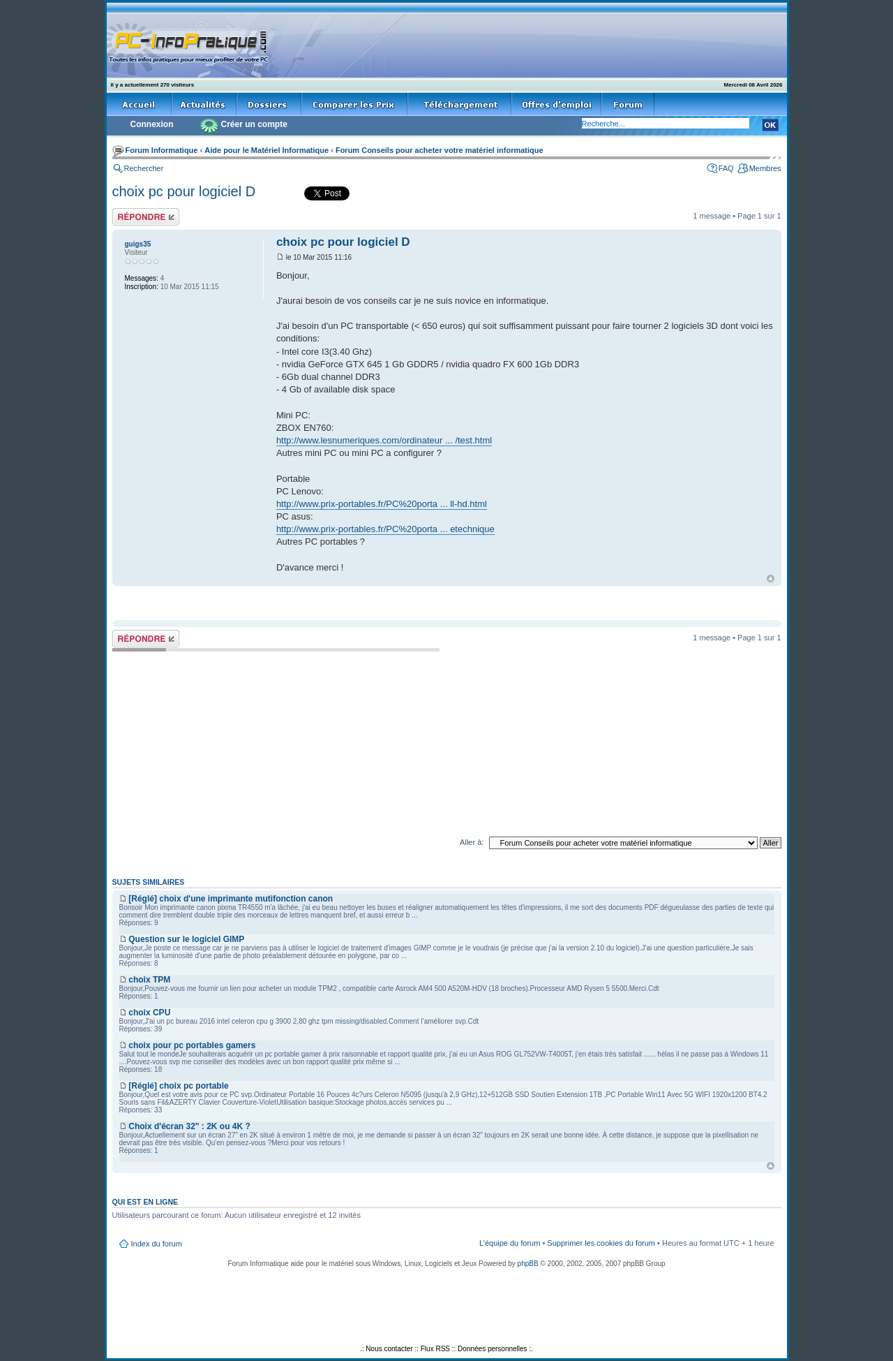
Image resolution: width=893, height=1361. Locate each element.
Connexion (152, 124)
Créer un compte (254, 124)
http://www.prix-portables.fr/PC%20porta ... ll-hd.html (381, 504)
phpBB (528, 1263)
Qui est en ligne (145, 1202)
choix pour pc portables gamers (191, 1045)
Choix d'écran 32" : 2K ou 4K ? (189, 1126)
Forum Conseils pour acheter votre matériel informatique (439, 150)
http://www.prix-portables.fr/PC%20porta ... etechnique (385, 529)
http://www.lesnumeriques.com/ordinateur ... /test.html (384, 440)
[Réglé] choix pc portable (178, 1086)
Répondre (145, 217)
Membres (765, 168)
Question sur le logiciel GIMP (186, 939)
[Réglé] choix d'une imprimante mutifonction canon (230, 899)
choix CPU (149, 1012)
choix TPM (149, 980)
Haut (770, 578)
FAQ (726, 168)
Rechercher (144, 168)
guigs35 (138, 244)
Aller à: (471, 842)
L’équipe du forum (509, 1243)
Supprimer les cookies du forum (601, 1243)
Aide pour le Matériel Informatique (266, 150)
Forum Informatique (162, 150)
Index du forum (156, 1243)
